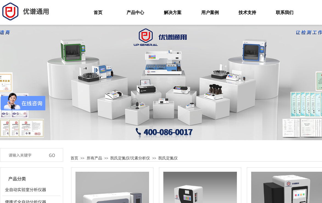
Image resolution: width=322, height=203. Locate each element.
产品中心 (135, 12)
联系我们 (284, 12)
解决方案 (172, 12)
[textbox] (26, 155)
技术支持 (247, 12)
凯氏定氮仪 (168, 158)
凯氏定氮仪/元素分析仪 (130, 158)
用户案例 (210, 12)
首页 (74, 158)
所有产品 (94, 158)
